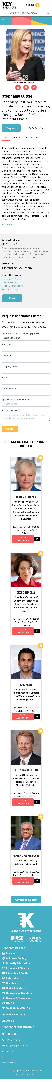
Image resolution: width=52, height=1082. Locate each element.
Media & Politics (15, 987)
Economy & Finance (17, 968)
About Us (8, 1020)
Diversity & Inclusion (18, 963)
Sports (10, 1002)
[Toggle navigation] (46, 5)
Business (11, 953)
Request (11, 128)
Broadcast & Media (11, 279)
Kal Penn (26, 684)
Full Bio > (7, 224)
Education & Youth (17, 973)
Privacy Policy (9, 1062)
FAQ (4, 1056)
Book (12, 298)
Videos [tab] (28, 137)
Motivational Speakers (19, 992)
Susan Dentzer (26, 497)
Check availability (22, 539)
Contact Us (7, 1051)
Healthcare (12, 982)
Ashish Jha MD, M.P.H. (26, 855)
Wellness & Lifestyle (18, 1007)
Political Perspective (12, 285)
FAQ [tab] (38, 137)
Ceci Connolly (26, 592)
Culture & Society (16, 958)
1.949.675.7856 (13, 1039)
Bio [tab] (5, 137)
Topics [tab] (16, 137)
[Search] (27, 12)
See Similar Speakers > (34, 128)
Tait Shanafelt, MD (26, 770)
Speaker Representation (18, 1026)
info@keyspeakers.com (17, 1045)
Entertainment (14, 978)
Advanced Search (26, 899)
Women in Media (10, 289)
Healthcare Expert (11, 282)
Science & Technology (19, 997)
